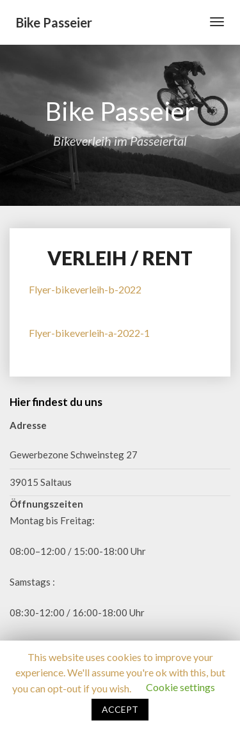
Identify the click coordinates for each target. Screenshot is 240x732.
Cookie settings (180, 687)
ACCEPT (120, 709)
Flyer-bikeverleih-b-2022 (85, 289)
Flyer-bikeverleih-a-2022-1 (89, 333)
